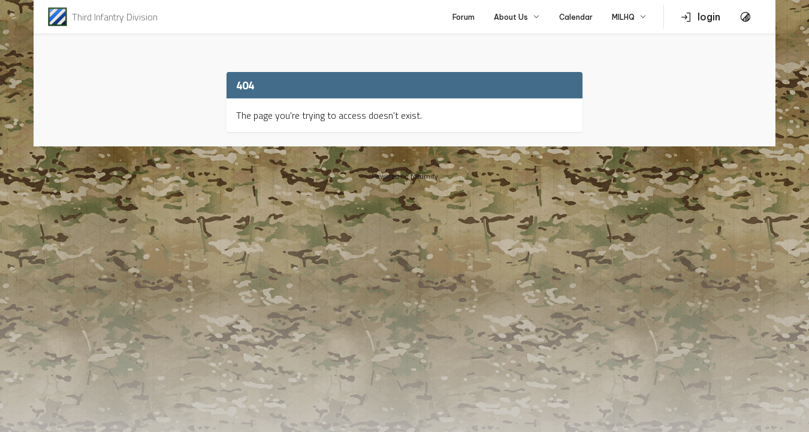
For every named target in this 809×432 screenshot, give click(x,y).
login (700, 17)
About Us (517, 17)
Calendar (576, 17)
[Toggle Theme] (745, 17)
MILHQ (629, 17)
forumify (424, 176)
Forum (463, 17)
